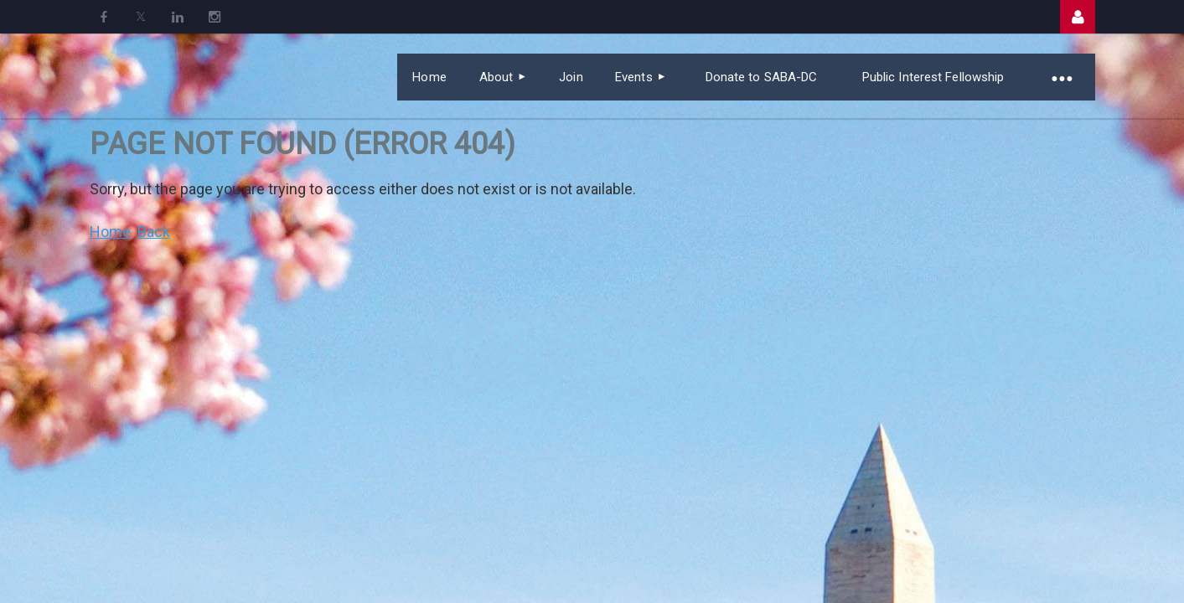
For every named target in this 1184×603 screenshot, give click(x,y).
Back (153, 231)
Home (110, 231)
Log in (1077, 17)
